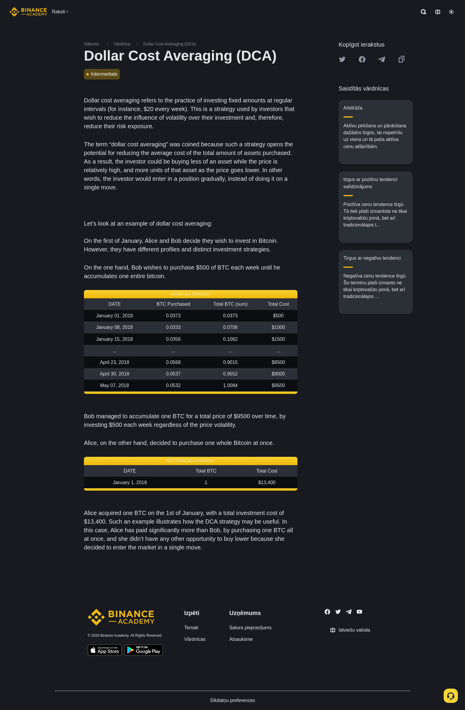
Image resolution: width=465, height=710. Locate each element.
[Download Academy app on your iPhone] (105, 650)
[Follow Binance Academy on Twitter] (338, 611)
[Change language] (438, 12)
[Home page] (28, 12)
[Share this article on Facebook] (362, 59)
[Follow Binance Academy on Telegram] (349, 611)
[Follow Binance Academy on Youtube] (359, 612)
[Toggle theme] (451, 12)
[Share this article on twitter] (342, 59)
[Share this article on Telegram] (381, 59)
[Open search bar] (421, 12)
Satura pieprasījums (250, 627)
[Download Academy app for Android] (143, 650)
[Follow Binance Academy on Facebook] (327, 612)
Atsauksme (241, 639)
